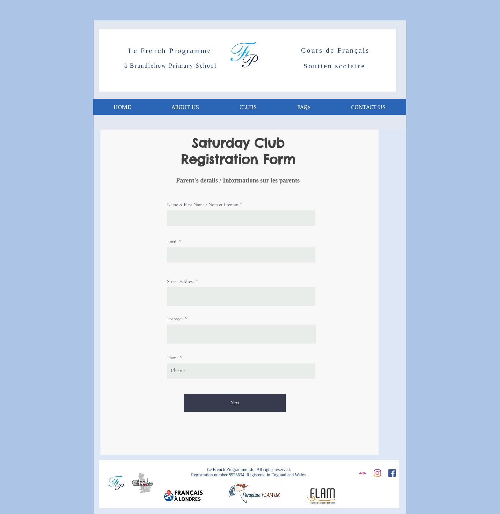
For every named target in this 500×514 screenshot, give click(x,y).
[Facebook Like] (377, 491)
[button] (248, 107)
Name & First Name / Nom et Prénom (202, 204)
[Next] (235, 403)
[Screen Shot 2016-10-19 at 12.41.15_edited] (362, 473)
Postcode (175, 319)
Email (172, 241)
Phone (173, 357)
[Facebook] (392, 473)
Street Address (180, 281)
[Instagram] (377, 473)
